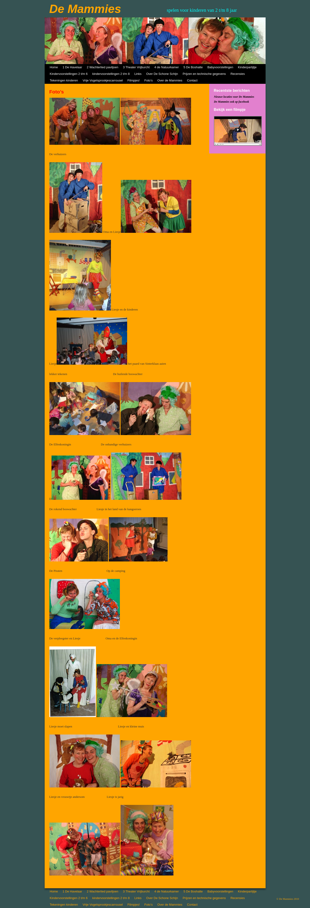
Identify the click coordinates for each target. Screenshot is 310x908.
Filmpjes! (133, 80)
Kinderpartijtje (247, 67)
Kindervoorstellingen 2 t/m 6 (69, 74)
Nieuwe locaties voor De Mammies (234, 96)
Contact (192, 80)
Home (54, 67)
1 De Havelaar (72, 67)
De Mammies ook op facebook (231, 101)
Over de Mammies (169, 80)
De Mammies (85, 9)
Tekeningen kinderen (64, 80)
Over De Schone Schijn (162, 74)
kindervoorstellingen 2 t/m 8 (111, 74)
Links (137, 74)
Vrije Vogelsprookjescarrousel (102, 80)
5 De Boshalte (193, 67)
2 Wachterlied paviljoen (102, 67)
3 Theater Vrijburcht (136, 67)
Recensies (238, 74)
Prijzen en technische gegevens (204, 74)
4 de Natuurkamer (166, 67)
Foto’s (148, 80)
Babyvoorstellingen (220, 67)
